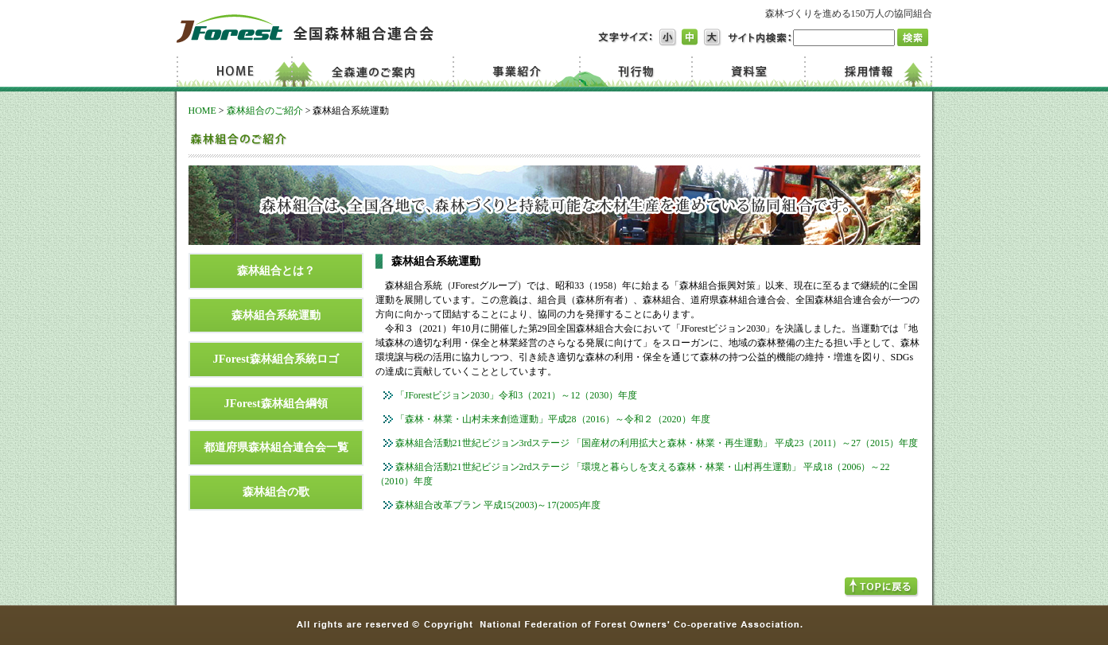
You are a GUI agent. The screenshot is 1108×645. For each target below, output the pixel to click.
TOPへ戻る (882, 587)
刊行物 (635, 71)
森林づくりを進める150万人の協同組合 (848, 13)
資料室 (746, 71)
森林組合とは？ (276, 270)
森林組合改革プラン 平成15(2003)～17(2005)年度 (498, 505)
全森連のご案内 (377, 71)
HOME (202, 110)
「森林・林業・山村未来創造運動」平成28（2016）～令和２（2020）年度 (552, 419)
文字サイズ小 (668, 37)
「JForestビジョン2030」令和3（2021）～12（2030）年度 (516, 395)
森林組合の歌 (276, 491)
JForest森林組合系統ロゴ (275, 358)
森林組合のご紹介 (265, 110)
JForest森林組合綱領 (275, 403)
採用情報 (867, 71)
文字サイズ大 (712, 37)
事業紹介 (519, 71)
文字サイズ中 (690, 37)
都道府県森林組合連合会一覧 (276, 447)
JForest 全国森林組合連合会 (305, 28)
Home (237, 71)
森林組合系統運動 (276, 315)
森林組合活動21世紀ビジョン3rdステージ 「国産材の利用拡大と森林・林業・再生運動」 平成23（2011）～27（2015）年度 (657, 443)
